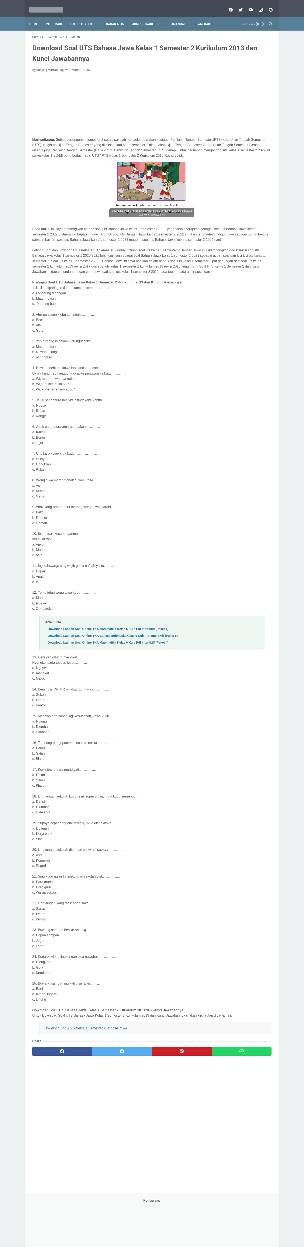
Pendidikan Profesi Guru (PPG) (230, 207)
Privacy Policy (123, 1231)
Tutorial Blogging (221, 280)
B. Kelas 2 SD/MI (225, 320)
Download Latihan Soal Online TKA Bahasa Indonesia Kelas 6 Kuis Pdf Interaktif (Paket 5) (113, 669)
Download (205, 16)
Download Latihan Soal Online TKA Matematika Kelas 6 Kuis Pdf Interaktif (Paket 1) (108, 662)
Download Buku (249, 110)
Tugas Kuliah (242, 271)
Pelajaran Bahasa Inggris (226, 191)
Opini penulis (234, 174)
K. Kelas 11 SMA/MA (228, 388)
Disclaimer (103, 1231)
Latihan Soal (243, 158)
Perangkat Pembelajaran (226, 223)
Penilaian (263, 215)
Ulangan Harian (220, 288)
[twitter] (237, 5)
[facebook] (227, 5)
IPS (238, 118)
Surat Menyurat (220, 263)
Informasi (57, 16)
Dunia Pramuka (220, 118)
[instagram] (257, 5)
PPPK (251, 174)
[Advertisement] (112, 103)
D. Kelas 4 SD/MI (225, 335)
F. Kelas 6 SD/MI (224, 350)
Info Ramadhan (245, 126)
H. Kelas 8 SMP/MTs (227, 365)
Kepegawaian (251, 150)
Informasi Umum (239, 134)
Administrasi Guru (149, 16)
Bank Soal (180, 16)
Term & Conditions (148, 1231)
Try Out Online (219, 271)
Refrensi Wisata (220, 255)
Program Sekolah (221, 231)
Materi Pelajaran (253, 166)
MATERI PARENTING (223, 166)
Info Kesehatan (220, 126)
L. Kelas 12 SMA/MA (227, 395)
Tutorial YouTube (87, 16)
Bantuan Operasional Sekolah (229, 94)
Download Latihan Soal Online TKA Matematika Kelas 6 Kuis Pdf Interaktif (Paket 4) (108, 676)
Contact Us (184, 1231)
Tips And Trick (245, 263)
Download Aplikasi (222, 110)
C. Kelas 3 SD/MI (225, 328)
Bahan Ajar (118, 16)
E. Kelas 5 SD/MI (225, 343)
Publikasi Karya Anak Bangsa (229, 239)
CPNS (258, 94)
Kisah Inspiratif (220, 158)
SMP (250, 255)
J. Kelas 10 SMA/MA (227, 380)
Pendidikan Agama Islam (226, 199)
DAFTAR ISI (217, 102)
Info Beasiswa (254, 118)
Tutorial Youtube (248, 280)
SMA (239, 255)
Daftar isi (202, 1231)
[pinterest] (267, 5)
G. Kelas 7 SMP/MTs (227, 358)
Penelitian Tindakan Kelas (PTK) (231, 215)
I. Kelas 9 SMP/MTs (227, 373)
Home (36, 16)
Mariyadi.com (158, 1240)
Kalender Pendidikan (223, 150)
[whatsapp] (173, 1090)
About (169, 1231)
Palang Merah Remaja (224, 183)
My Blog (215, 174)
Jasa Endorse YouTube (246, 142)
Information (218, 142)
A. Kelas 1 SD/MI (225, 313)
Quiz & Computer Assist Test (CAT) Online (237, 247)
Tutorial (261, 271)
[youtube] (247, 5)
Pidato (252, 223)
